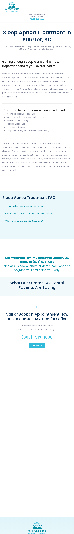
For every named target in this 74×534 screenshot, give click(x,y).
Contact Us (37, 345)
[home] (11, 6)
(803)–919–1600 (37, 19)
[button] (71, 6)
